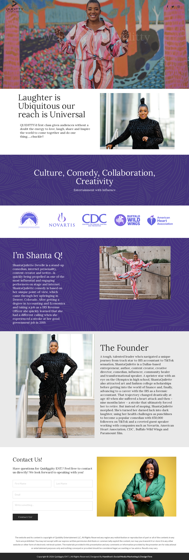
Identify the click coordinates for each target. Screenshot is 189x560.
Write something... (53, 506)
